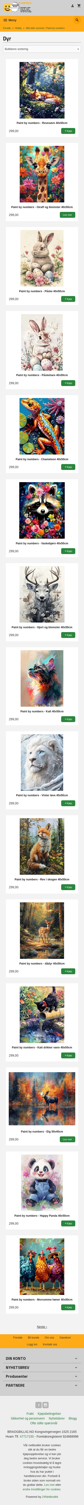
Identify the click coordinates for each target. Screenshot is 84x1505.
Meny (10, 20)
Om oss (49, 1337)
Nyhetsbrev (57, 1418)
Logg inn (32, 1344)
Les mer (50, 1484)
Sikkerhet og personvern (28, 1418)
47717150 (27, 1436)
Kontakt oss (50, 1344)
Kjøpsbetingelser (49, 1413)
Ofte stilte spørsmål (43, 1423)
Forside (7, 28)
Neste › (42, 1327)
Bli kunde (33, 1337)
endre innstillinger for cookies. (42, 1489)
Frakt (30, 1413)
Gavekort (65, 1337)
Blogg (73, 1418)
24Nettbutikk (50, 1496)
